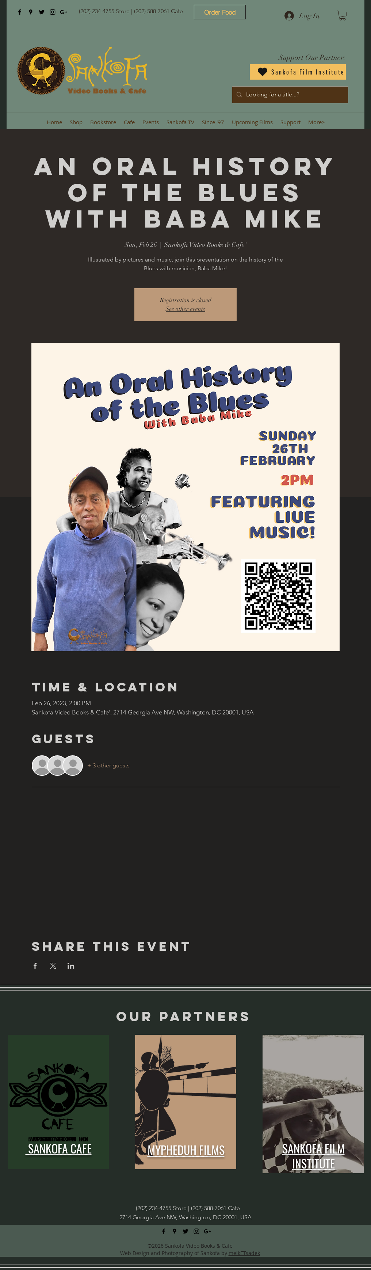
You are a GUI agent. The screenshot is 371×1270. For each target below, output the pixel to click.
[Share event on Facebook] (35, 966)
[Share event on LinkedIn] (71, 966)
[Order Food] (220, 12)
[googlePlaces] (30, 12)
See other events (185, 309)
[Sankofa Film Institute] (298, 72)
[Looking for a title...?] (289, 95)
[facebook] (19, 12)
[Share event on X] (53, 966)
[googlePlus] (63, 12)
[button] (342, 15)
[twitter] (41, 12)
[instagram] (52, 12)
